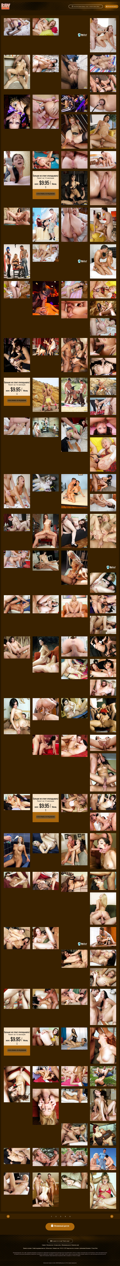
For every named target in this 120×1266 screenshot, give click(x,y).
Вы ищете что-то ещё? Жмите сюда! (61, 1241)
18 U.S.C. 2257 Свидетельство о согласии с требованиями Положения (75, 1248)
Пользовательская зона (112, 2)
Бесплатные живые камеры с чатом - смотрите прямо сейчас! (86, 9)
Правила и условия (27, 1248)
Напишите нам (56, 1248)
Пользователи (50, 1245)
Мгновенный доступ (112, 9)
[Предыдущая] (8, 1216)
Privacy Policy (95, 1248)
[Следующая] (111, 1216)
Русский (17, 2)
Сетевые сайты (6, 2)
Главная (44, 1245)
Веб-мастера (49, 1248)
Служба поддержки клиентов (39, 1248)
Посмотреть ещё (75, 1245)
